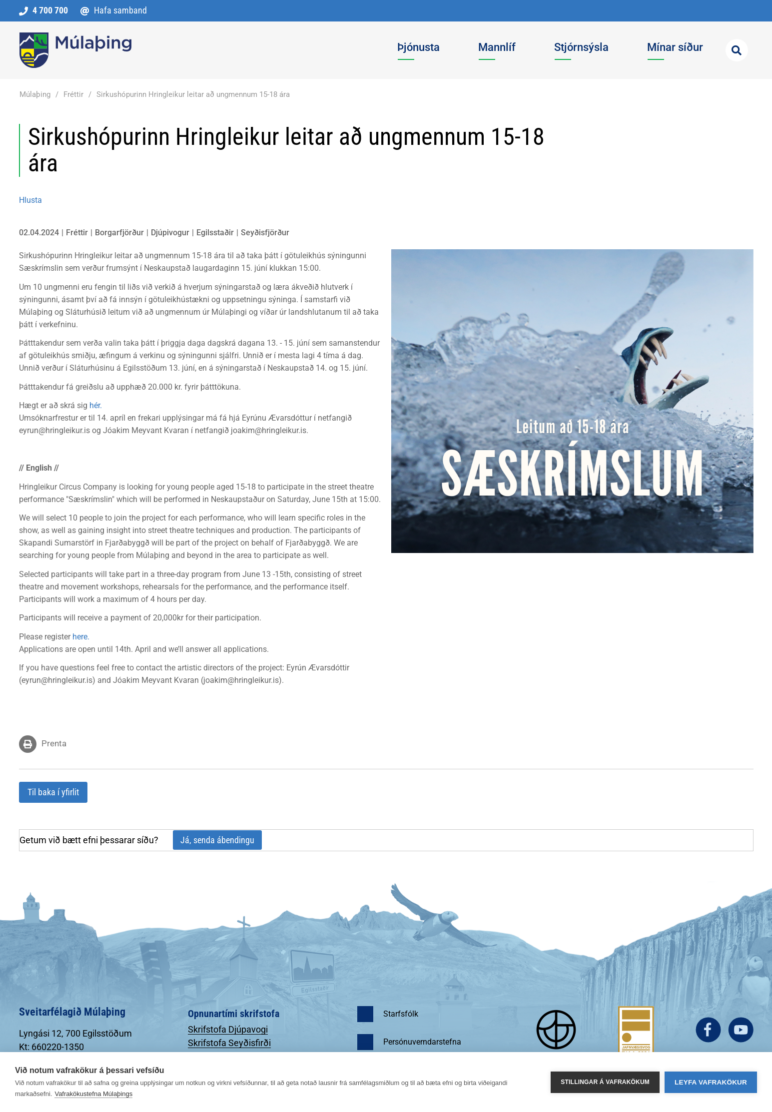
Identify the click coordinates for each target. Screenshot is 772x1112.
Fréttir (73, 94)
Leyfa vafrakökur (711, 1082)
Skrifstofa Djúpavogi (228, 1029)
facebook (708, 1030)
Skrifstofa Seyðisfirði (229, 1043)
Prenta (53, 743)
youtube (741, 1030)
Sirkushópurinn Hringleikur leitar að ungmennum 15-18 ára (193, 94)
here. (79, 636)
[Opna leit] (737, 50)
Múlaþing (34, 94)
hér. (95, 405)
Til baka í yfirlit (53, 792)
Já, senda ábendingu (217, 840)
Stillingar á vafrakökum (605, 1082)
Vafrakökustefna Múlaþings (93, 1094)
